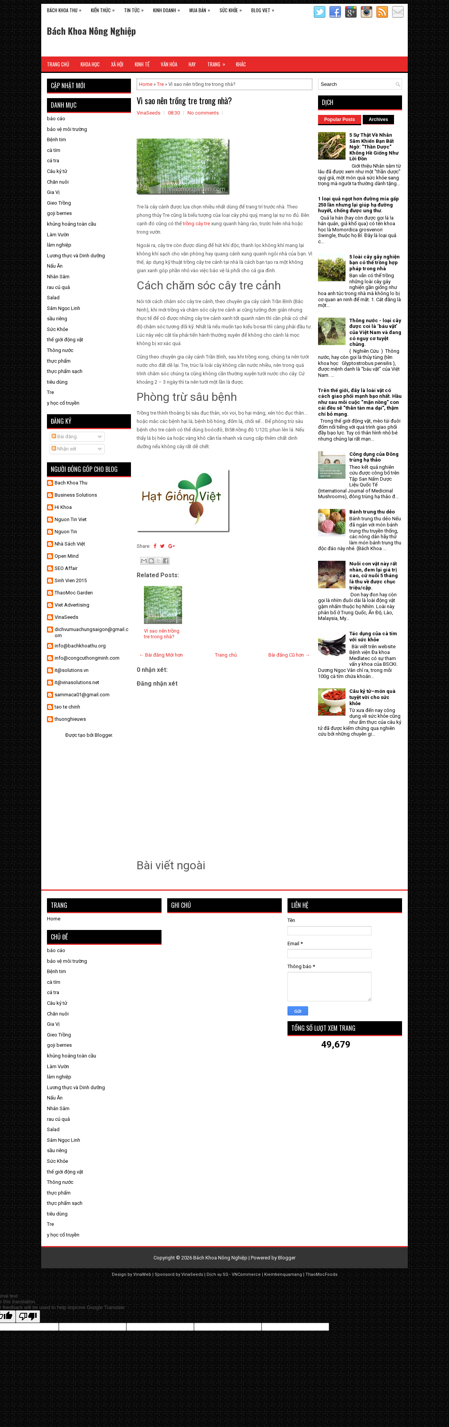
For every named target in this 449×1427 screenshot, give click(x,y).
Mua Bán (201, 8)
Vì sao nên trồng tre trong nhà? (184, 100)
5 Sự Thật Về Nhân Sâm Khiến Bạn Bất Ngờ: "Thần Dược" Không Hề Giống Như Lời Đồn (374, 146)
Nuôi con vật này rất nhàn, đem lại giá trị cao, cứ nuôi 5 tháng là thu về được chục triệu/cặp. (373, 575)
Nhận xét (64, 449)
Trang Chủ (58, 64)
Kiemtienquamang (283, 1274)
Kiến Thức (104, 8)
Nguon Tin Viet (71, 519)
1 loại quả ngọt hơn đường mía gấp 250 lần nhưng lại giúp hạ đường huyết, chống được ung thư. (358, 204)
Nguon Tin (66, 531)
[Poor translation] (28, 1316)
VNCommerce (246, 1274)
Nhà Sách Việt (70, 544)
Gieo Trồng (59, 203)
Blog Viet (264, 8)
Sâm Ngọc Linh (63, 308)
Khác (241, 64)
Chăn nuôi (58, 182)
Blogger (103, 735)
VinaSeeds (66, 617)
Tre (160, 84)
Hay (192, 64)
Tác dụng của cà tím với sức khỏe (373, 636)
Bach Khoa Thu (71, 483)
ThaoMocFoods (321, 1274)
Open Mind (67, 556)
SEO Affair (66, 568)
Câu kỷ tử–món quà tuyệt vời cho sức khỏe (372, 697)
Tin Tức (135, 8)
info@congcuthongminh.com (87, 658)
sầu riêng (57, 318)
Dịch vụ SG (217, 1274)
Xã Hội (117, 64)
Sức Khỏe (232, 8)
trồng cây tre (196, 223)
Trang (218, 62)
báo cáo (56, 118)
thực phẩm (59, 361)
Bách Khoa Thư (66, 8)
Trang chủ (226, 655)
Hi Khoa (63, 507)
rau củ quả (58, 287)
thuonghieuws (70, 719)
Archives (378, 119)
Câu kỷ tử (57, 171)
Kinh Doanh (168, 8)
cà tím (53, 150)
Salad (53, 297)
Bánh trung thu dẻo (372, 512)
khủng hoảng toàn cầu (71, 224)
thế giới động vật (65, 339)
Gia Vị (53, 192)
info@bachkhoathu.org (80, 646)
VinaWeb (142, 1274)
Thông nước (60, 350)
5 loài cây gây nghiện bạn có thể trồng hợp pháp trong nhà (374, 262)
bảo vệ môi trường (67, 129)
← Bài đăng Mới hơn (161, 655)
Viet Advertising (72, 605)
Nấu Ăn (55, 266)
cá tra (53, 160)
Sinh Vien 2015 (71, 580)
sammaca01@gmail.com (82, 694)
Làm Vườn (58, 234)
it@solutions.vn (72, 670)
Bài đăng (64, 436)
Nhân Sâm (58, 276)
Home (145, 84)
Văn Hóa (169, 64)
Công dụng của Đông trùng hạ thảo (374, 457)
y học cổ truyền (63, 403)
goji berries (59, 213)
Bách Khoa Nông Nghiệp (91, 30)
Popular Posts (339, 119)
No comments (203, 113)
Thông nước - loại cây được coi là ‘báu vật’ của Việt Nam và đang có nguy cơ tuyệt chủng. (375, 332)
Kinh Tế (142, 64)
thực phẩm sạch (64, 371)
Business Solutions (76, 495)
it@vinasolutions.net (77, 682)
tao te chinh (67, 707)
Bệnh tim (56, 139)
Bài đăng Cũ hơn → (289, 655)
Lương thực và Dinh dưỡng (76, 255)
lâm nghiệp (59, 245)
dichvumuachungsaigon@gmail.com (91, 632)
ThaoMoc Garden (74, 593)
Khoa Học (90, 64)
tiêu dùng (57, 382)
